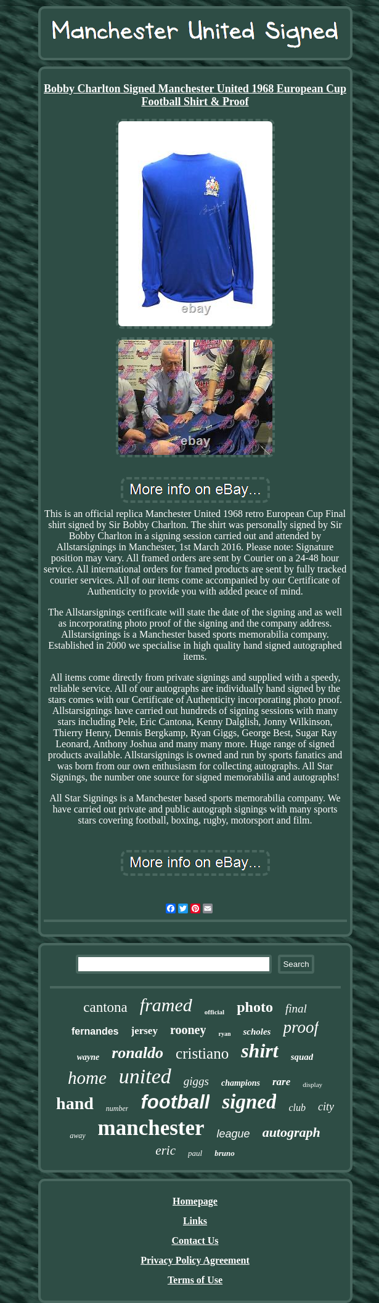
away (77, 1135)
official (214, 1012)
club (297, 1107)
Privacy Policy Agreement (195, 1260)
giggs (196, 1081)
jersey (144, 1030)
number (117, 1108)
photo (255, 1007)
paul (195, 1153)
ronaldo (137, 1053)
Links (195, 1221)
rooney (188, 1029)
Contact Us (195, 1240)
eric (165, 1150)
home (87, 1078)
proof (301, 1027)
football (175, 1102)
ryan (224, 1033)
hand (75, 1103)
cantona (105, 1007)
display (312, 1084)
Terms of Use (195, 1280)
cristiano (202, 1053)
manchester (151, 1128)
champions (240, 1083)
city (326, 1107)
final (296, 1008)
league (233, 1134)
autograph (291, 1132)
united (145, 1076)
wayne (88, 1057)
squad (302, 1057)
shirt (259, 1051)
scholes (257, 1031)
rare (281, 1082)
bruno (224, 1153)
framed (166, 1005)
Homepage (195, 1201)
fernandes (94, 1031)
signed (249, 1102)
